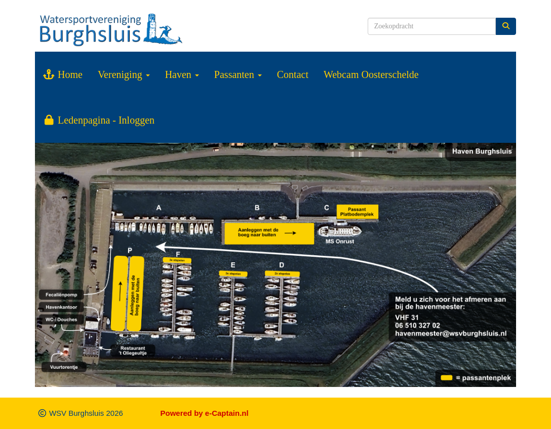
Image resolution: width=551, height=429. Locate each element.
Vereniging (124, 74)
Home (63, 74)
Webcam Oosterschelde (371, 74)
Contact (292, 74)
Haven (182, 74)
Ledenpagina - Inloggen (98, 120)
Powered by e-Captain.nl (205, 413)
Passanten (238, 74)
